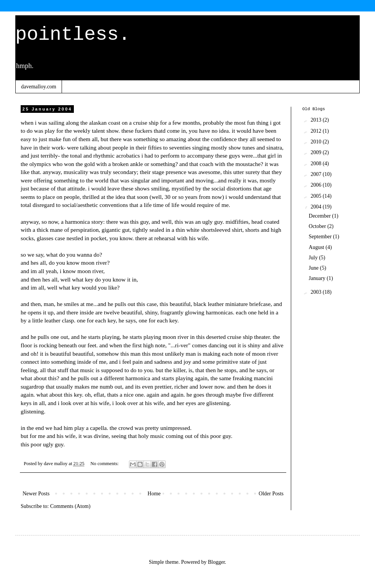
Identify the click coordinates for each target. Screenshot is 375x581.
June (314, 268)
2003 (317, 292)
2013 (317, 120)
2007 (317, 174)
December (320, 216)
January (318, 278)
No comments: (105, 463)
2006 (317, 185)
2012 (317, 131)
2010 (317, 142)
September (321, 236)
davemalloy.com (38, 87)
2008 (317, 163)
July (314, 257)
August (317, 247)
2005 (317, 196)
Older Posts (271, 493)
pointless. (72, 35)
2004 (317, 207)
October (318, 226)
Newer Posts (36, 493)
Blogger (216, 562)
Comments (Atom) (70, 506)
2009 (317, 152)
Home (154, 493)
